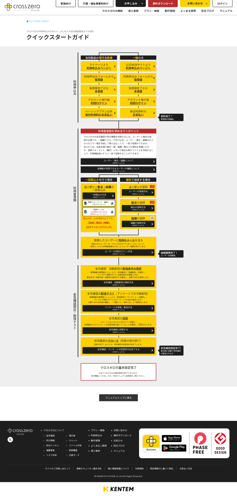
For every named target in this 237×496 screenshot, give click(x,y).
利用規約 (139, 468)
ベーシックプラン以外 (98, 113)
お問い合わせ (120, 430)
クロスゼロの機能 (112, 11)
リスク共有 (51, 455)
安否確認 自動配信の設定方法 (118, 283)
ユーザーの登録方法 (138, 192)
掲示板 (72, 435)
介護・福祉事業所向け (96, 3)
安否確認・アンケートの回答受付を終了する (118, 350)
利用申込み (96, 435)
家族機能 (73, 450)
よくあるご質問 (99, 445)
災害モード (74, 455)
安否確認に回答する (118, 330)
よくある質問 (188, 11)
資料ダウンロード (163, 3)
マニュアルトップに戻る (118, 397)
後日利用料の (138, 113)
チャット (73, 440)
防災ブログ (207, 11)
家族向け (66, 3)
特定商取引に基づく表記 (161, 468)
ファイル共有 (75, 445)
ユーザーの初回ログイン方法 (118, 252)
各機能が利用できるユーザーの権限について (118, 169)
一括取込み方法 (98, 195)
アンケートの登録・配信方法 (118, 308)
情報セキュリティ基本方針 (89, 468)
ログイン (222, 3)
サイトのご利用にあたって (57, 468)
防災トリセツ (52, 445)
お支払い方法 (185, 468)
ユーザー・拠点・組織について (118, 161)
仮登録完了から (98, 89)
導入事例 (133, 11)
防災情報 (50, 440)
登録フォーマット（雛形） (98, 203)
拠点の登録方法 (138, 208)
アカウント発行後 (99, 101)
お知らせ (118, 440)
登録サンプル (98, 211)
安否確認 (50, 435)
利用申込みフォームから (99, 78)
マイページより (99, 66)
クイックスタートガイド (37, 21)
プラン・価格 (151, 11)
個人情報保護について (118, 468)
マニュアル (226, 11)
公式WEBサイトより (138, 66)
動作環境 (170, 11)
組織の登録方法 (138, 224)
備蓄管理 (50, 450)
